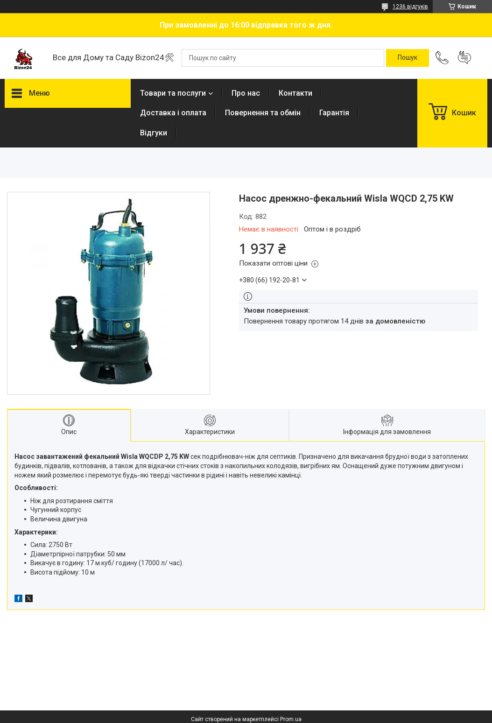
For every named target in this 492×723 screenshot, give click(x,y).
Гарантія (334, 112)
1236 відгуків (410, 6)
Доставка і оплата (173, 112)
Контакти (295, 93)
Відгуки (153, 132)
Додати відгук (464, 58)
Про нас (246, 93)
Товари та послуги (173, 93)
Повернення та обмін (263, 112)
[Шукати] (407, 58)
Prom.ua (291, 719)
